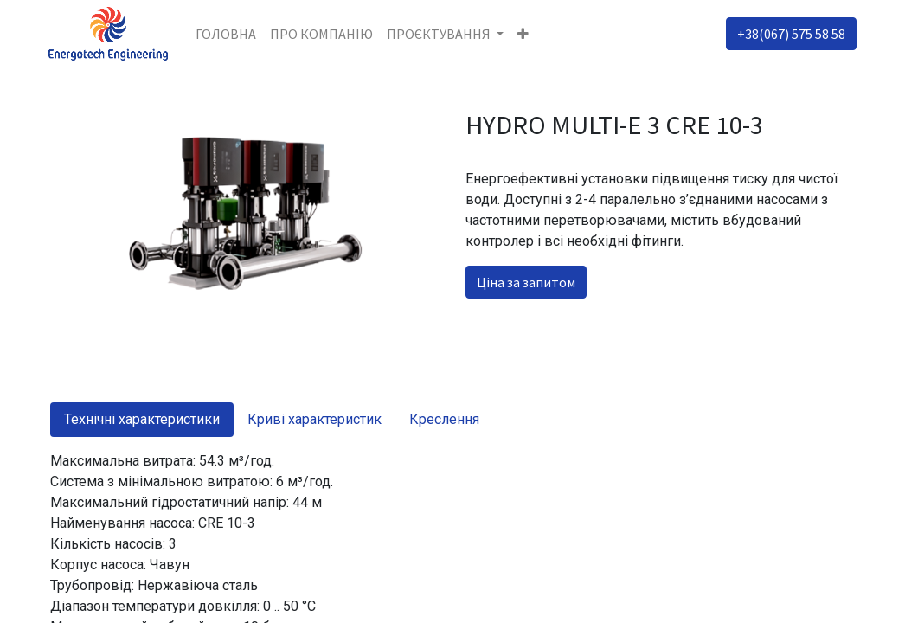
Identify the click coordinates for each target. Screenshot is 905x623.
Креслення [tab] (444, 419)
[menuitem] (227, 33)
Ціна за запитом (526, 282)
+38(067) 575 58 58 (789, 33)
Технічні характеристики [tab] (142, 419)
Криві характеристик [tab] (314, 419)
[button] (525, 33)
